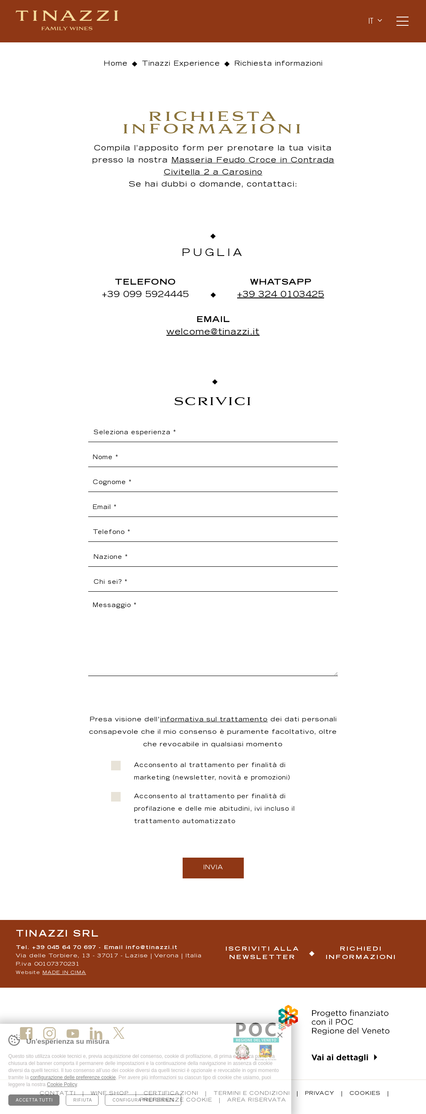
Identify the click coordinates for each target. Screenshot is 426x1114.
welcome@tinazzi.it (213, 332)
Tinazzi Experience (181, 64)
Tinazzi (68, 21)
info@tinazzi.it (152, 948)
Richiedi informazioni (361, 953)
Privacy (319, 1093)
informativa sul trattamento (214, 720)
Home (116, 64)
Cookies (365, 1093)
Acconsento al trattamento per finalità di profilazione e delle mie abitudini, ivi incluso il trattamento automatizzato (214, 809)
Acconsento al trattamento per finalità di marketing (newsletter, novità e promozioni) (212, 772)
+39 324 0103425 (280, 295)
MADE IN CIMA (64, 973)
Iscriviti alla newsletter (262, 953)
